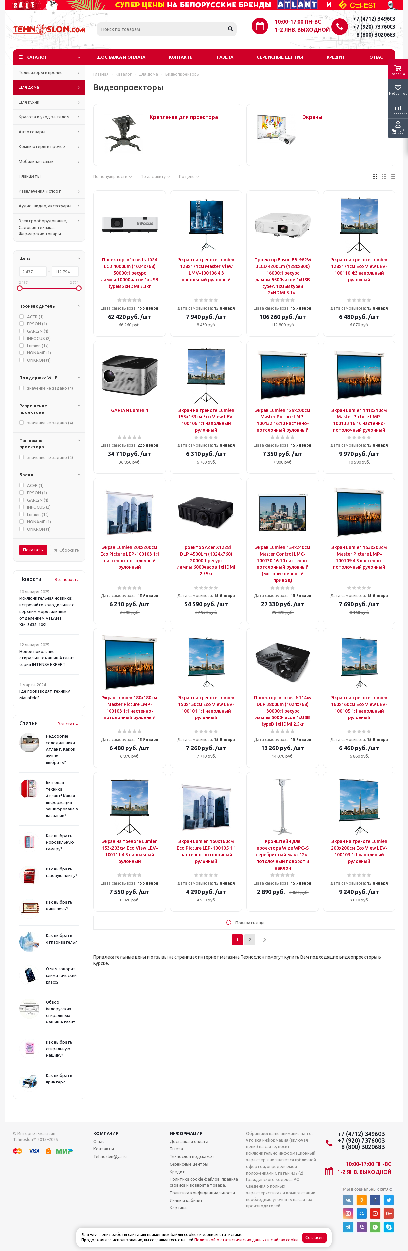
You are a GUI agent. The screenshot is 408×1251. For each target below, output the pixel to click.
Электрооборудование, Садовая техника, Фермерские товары (43, 227)
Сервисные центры (280, 57)
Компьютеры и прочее (42, 146)
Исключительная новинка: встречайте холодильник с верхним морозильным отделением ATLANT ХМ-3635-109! (46, 611)
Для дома (29, 87)
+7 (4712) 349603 (374, 19)
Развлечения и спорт (40, 191)
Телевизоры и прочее (41, 72)
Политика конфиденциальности (202, 1192)
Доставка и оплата (121, 57)
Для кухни (29, 102)
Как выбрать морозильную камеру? (60, 842)
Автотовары (32, 131)
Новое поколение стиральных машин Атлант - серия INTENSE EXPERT (48, 658)
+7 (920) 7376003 (374, 27)
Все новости (67, 579)
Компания (106, 1133)
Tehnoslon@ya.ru (110, 1156)
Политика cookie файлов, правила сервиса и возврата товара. (204, 1182)
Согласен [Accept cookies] (314, 1237)
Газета (225, 57)
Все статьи (68, 724)
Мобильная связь (36, 161)
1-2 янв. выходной (302, 30)
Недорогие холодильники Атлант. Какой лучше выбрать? (60, 749)
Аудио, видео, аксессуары (45, 205)
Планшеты (30, 176)
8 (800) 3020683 (375, 35)
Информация (186, 1133)
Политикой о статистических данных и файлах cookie (246, 1240)
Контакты (181, 57)
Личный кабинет (186, 1200)
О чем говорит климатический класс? (61, 975)
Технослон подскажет (192, 1156)
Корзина (178, 1207)
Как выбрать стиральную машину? (59, 1048)
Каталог (36, 57)
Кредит (336, 57)
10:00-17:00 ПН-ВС (298, 22)
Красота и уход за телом (44, 116)
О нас (376, 57)
